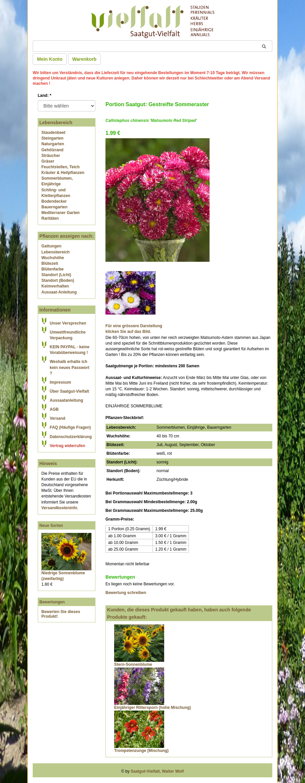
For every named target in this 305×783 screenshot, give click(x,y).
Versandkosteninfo (59, 508)
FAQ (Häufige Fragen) (70, 427)
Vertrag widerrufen (67, 445)
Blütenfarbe (52, 269)
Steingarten (52, 138)
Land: (44, 95)
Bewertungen (52, 602)
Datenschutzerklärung (71, 436)
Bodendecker (54, 201)
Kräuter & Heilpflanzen (62, 172)
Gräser (47, 161)
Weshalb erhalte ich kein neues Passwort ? (69, 367)
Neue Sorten (51, 525)
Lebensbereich (55, 252)
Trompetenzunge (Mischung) (141, 750)
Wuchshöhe (52, 257)
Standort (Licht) (56, 274)
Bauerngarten (54, 207)
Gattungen (51, 246)
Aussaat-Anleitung (59, 292)
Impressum (60, 382)
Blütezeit (49, 263)
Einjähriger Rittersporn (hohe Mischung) (152, 707)
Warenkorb (84, 59)
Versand (57, 418)
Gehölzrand (52, 150)
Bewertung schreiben (125, 592)
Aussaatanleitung (66, 400)
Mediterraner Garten (60, 212)
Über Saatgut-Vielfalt (69, 391)
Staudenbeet (53, 132)
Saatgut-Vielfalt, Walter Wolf (157, 771)
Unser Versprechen (68, 323)
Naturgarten (52, 144)
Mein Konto (49, 59)
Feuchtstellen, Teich (60, 167)
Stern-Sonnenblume (133, 664)
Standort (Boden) (57, 280)
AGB (54, 409)
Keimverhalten (55, 286)
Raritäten (50, 218)
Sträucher (50, 155)
